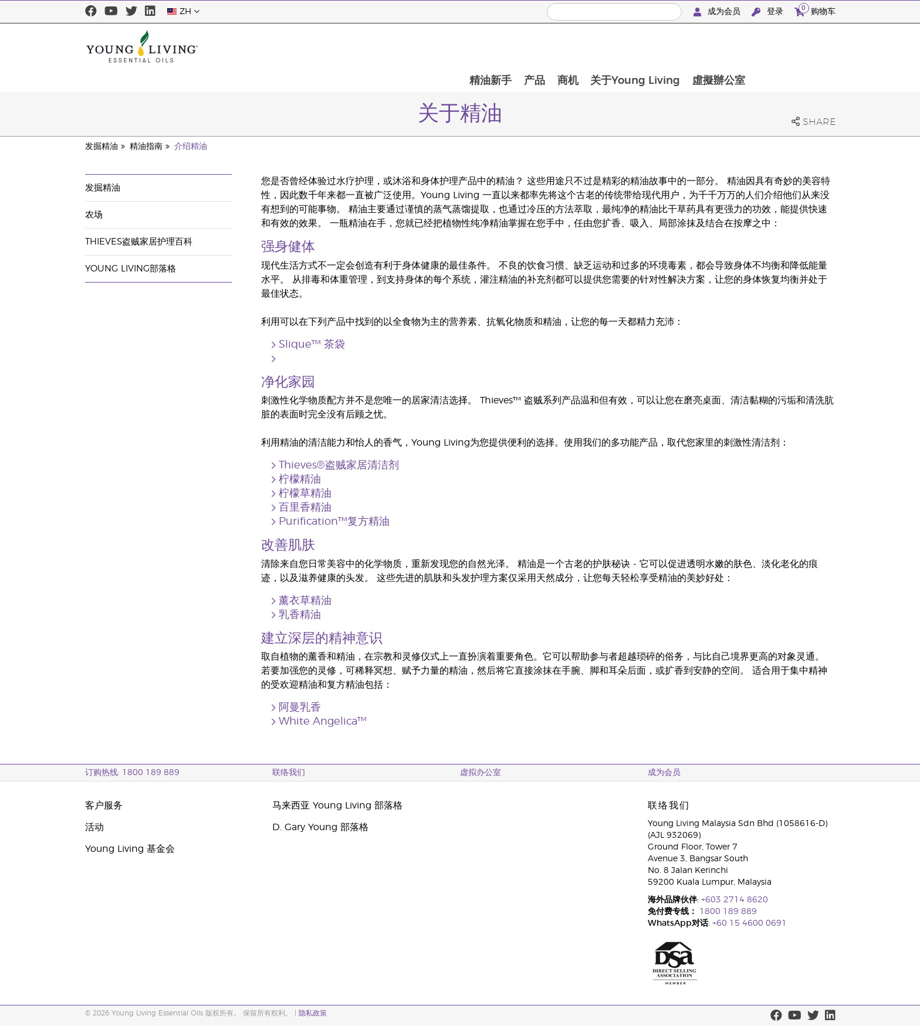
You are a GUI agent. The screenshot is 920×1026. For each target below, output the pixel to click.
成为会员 (718, 12)
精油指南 (146, 146)
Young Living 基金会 (130, 849)
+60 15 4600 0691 (749, 923)
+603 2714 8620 (734, 900)
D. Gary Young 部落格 (320, 827)
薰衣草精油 (305, 601)
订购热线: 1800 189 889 (132, 773)
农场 (94, 214)
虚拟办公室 (480, 773)
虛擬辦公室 (802, 46)
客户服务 (104, 805)
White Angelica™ (323, 721)
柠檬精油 (300, 479)
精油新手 (571, 46)
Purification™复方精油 (334, 522)
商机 (650, 46)
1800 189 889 (727, 912)
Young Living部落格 (130, 268)
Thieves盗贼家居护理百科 (138, 241)
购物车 (815, 10)
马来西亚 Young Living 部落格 (337, 805)
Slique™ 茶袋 (312, 344)
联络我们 (288, 773)
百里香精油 (305, 507)
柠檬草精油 (305, 493)
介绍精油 (190, 146)
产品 (616, 46)
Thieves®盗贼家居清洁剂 (339, 465)
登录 (769, 12)
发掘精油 (101, 146)
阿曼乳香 (300, 707)
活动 (94, 827)
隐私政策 (313, 1013)
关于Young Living (718, 46)
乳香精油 (300, 615)
